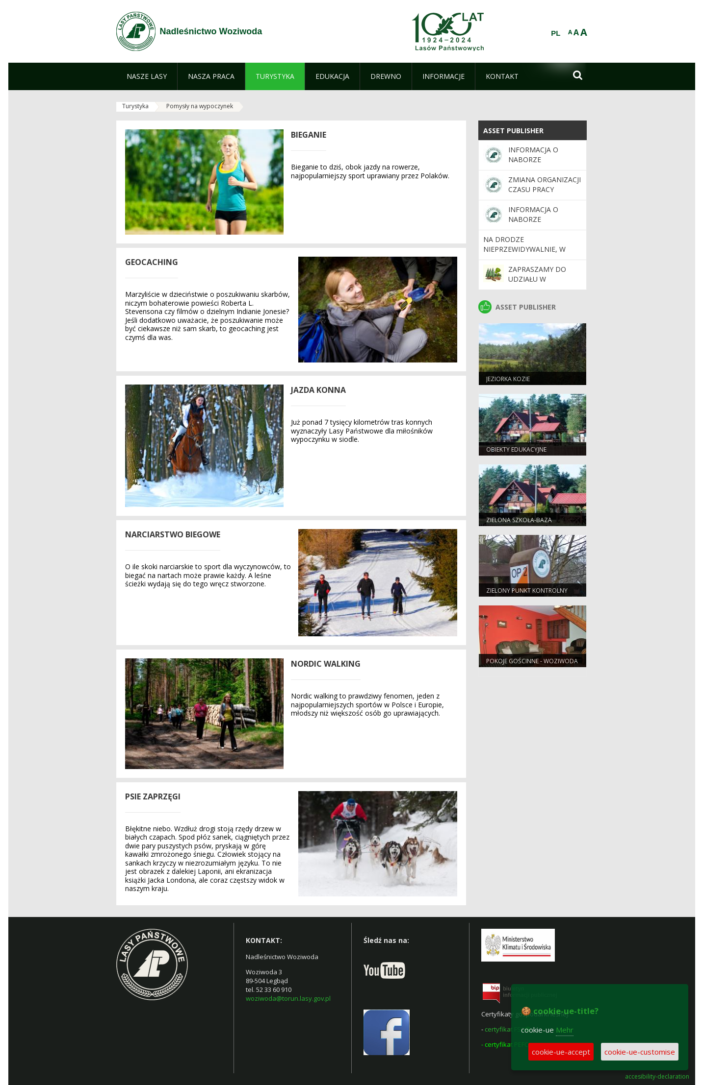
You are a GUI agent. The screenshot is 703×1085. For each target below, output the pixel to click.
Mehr (564, 1030)
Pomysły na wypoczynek (199, 106)
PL (555, 33)
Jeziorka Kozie (508, 379)
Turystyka (135, 106)
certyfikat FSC (505, 1029)
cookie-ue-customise (639, 1052)
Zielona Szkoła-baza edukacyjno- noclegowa (525, 524)
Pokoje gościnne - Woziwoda (532, 661)
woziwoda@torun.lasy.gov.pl (288, 998)
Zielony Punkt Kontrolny (527, 590)
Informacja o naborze (533, 154)
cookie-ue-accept (561, 1052)
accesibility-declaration (657, 1076)
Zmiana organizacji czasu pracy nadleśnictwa (544, 189)
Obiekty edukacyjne (516, 449)
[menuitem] (146, 76)
